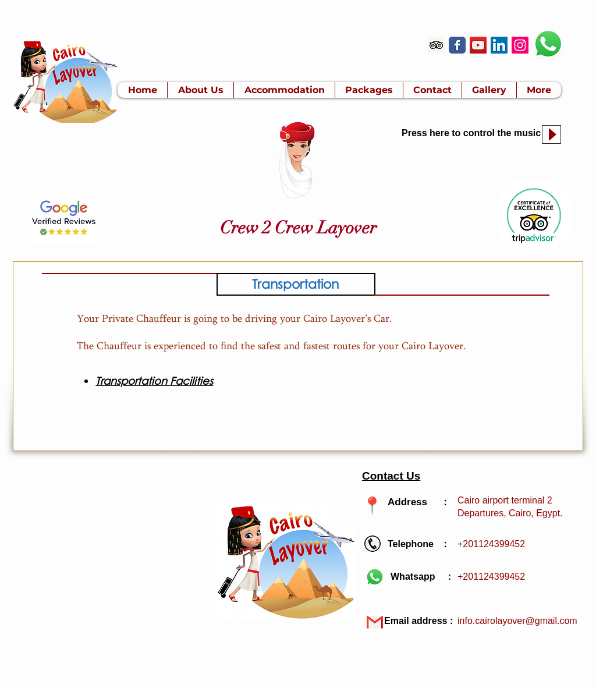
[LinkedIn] (499, 45)
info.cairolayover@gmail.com (517, 621)
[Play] (551, 134)
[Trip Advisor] (436, 45)
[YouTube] (478, 45)
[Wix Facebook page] (457, 45)
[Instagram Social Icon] (520, 45)
